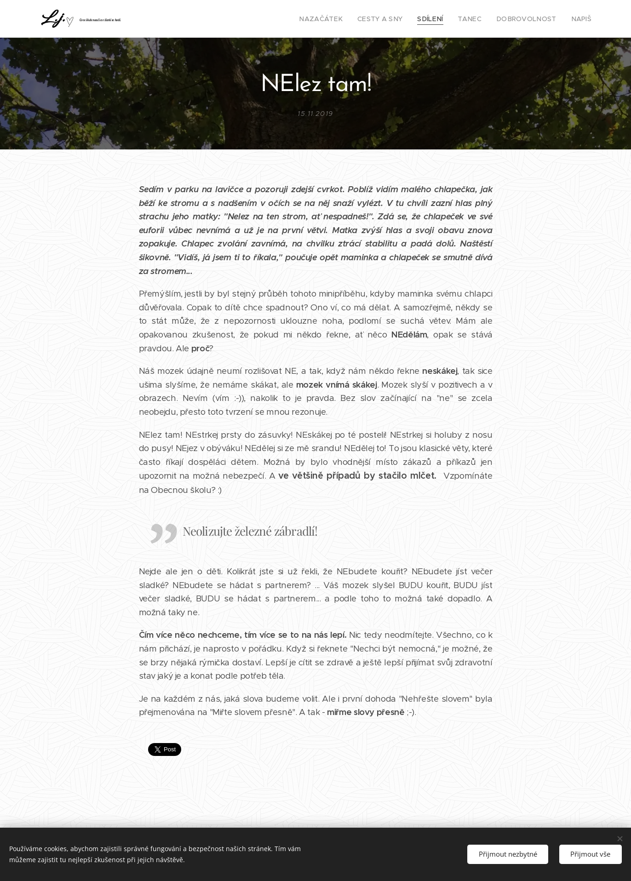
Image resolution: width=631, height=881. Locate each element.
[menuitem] (342, 18)
